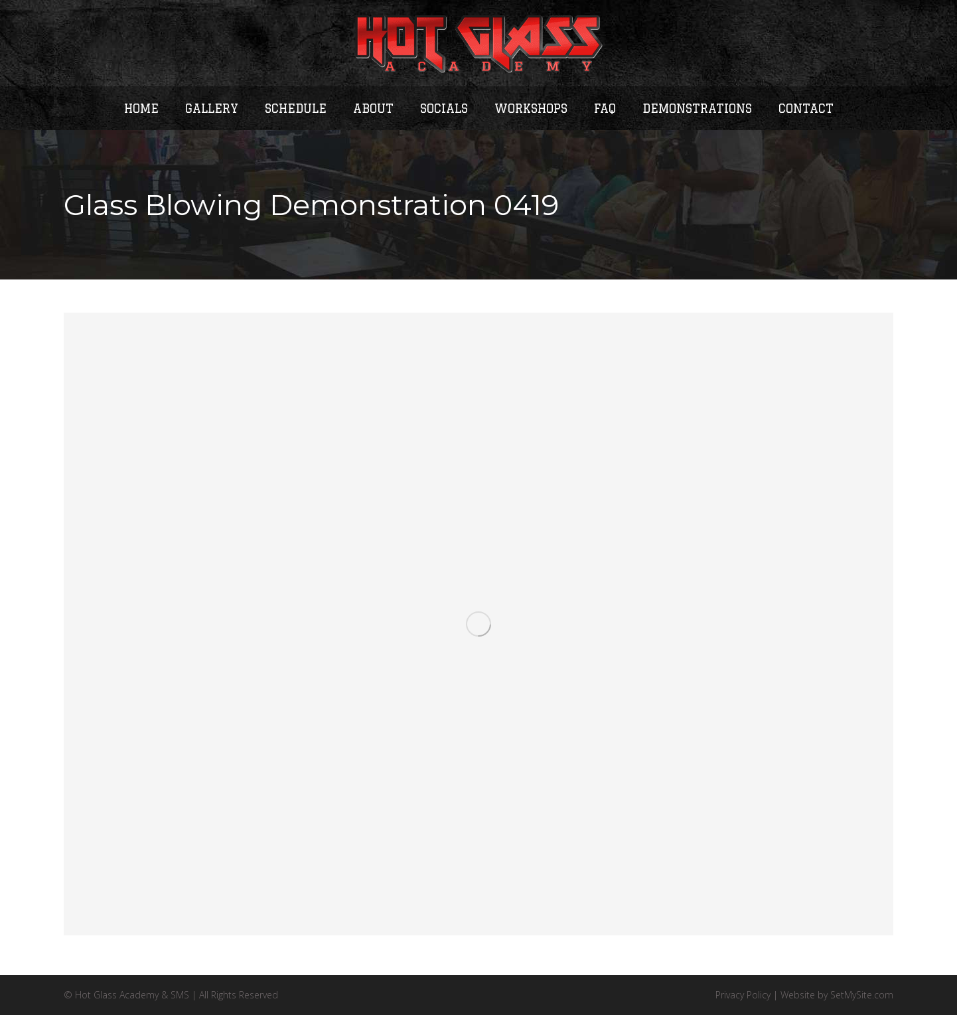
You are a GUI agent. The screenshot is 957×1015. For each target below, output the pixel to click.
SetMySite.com (861, 994)
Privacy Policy (743, 994)
